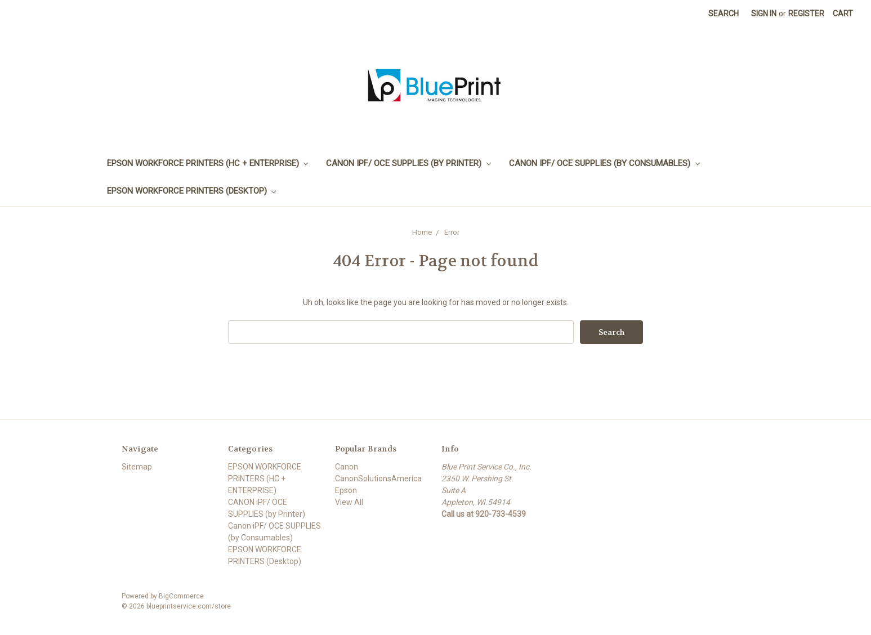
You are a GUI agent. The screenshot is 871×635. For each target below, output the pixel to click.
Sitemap (137, 466)
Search (723, 13)
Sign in (763, 13)
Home (422, 232)
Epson (346, 490)
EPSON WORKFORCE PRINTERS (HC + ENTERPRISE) (208, 163)
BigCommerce (181, 596)
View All (349, 502)
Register (806, 13)
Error (451, 232)
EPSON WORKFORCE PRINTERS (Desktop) (191, 191)
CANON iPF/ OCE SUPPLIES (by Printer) (408, 163)
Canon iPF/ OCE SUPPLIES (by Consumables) (604, 163)
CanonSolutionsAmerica (378, 478)
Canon (346, 466)
